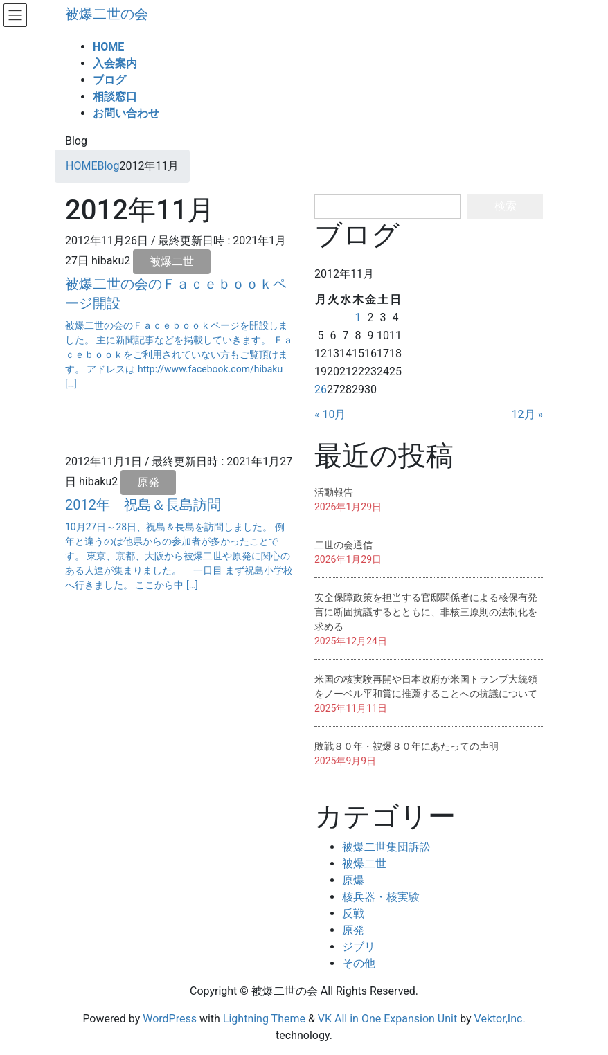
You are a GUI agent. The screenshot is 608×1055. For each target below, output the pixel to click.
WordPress (170, 1018)
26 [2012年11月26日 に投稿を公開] (320, 389)
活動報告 (333, 492)
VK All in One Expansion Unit (387, 1018)
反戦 (353, 913)
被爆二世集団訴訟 (386, 847)
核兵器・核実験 (381, 896)
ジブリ (358, 946)
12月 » (527, 414)
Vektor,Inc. (500, 1018)
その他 (358, 963)
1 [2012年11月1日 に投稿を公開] (358, 317)
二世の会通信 (343, 544)
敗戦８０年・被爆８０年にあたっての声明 (406, 746)
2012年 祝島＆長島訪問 (143, 504)
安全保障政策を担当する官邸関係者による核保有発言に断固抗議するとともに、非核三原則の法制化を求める (425, 612)
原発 (148, 482)
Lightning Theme (264, 1018)
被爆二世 (172, 261)
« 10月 (330, 414)
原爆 (353, 880)
